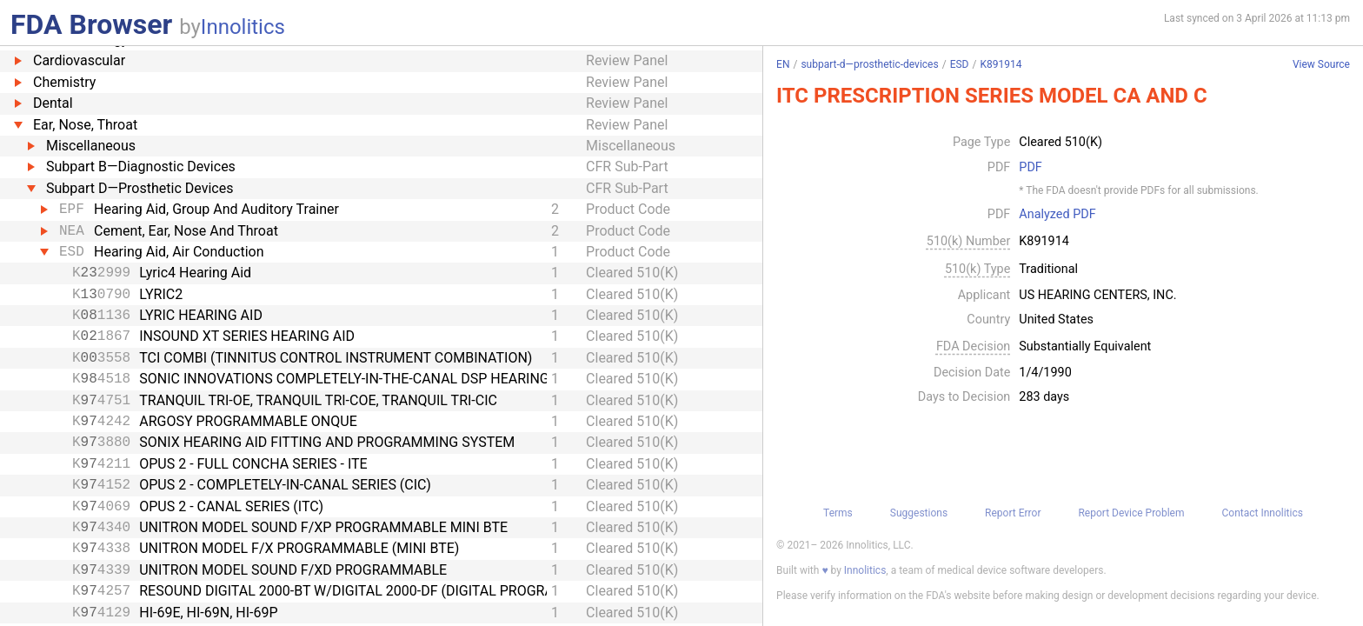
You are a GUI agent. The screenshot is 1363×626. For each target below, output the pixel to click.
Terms (838, 513)
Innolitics (243, 27)
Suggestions (918, 513)
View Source (1321, 64)
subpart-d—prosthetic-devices (869, 64)
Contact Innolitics (1261, 513)
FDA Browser (91, 24)
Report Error (1013, 513)
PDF (1030, 168)
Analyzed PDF (1057, 215)
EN (782, 64)
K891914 (1000, 64)
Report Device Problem (1131, 513)
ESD (959, 64)
